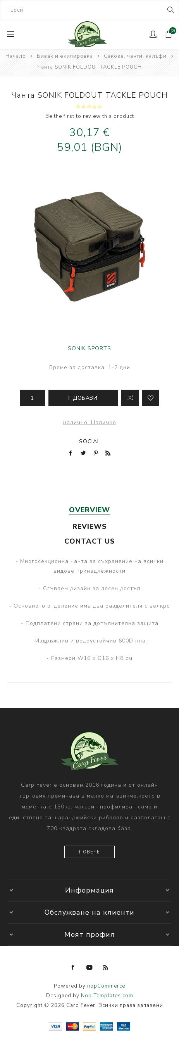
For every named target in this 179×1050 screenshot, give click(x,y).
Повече (89, 852)
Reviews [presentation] (89, 526)
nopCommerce (106, 986)
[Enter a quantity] (32, 398)
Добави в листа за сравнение (130, 398)
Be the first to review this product (89, 116)
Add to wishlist (150, 398)
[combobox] (89, 9)
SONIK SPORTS (89, 348)
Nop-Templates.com (107, 995)
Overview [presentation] (89, 510)
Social (89, 441)
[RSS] (106, 967)
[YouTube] (89, 967)
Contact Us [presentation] (89, 541)
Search (170, 9)
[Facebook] (73, 967)
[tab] (89, 510)
